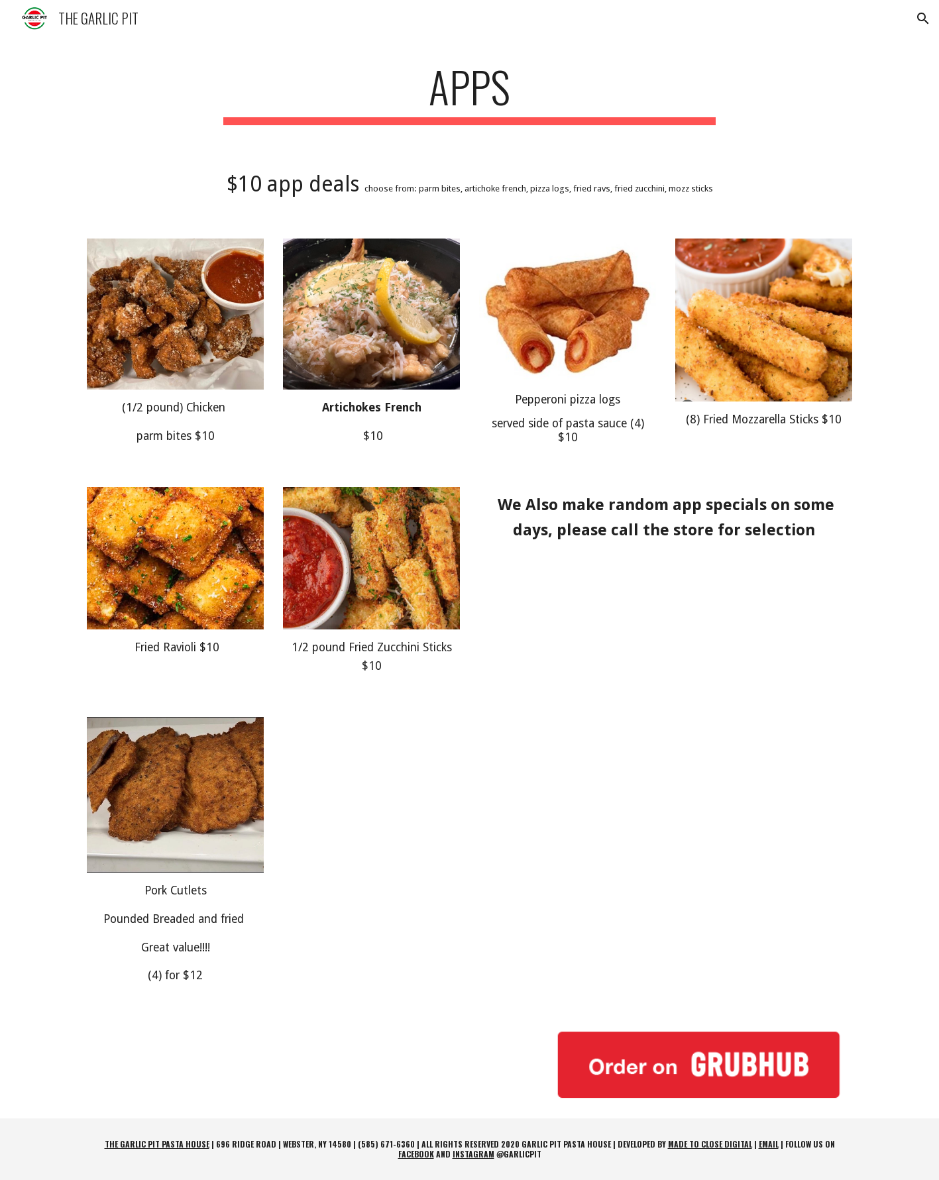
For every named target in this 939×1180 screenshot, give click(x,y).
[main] (470, 93)
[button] (923, 18)
